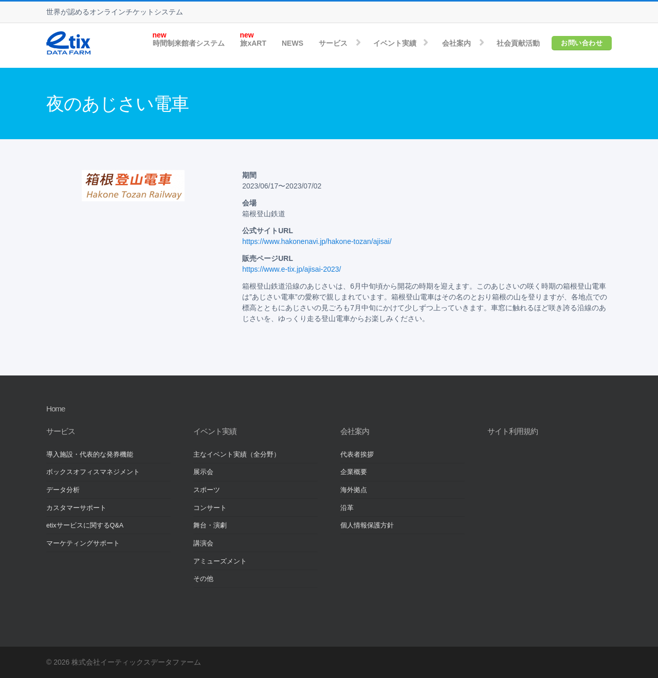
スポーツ (206, 490)
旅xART (253, 43)
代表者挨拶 (357, 454)
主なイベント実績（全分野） (236, 454)
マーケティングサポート (83, 543)
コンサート (210, 508)
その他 (203, 578)
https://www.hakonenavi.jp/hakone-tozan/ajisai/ (316, 241)
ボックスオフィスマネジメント (93, 472)
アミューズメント (220, 561)
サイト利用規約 (512, 431)
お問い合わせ (581, 43)
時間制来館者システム (189, 43)
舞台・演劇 (210, 525)
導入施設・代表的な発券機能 (89, 454)
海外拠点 (353, 490)
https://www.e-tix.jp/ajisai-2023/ (291, 269)
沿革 (347, 508)
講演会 (203, 543)
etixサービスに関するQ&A (84, 525)
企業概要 (353, 472)
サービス (333, 43)
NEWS (292, 43)
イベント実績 (394, 43)
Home (55, 408)
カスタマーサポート (76, 508)
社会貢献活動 (518, 43)
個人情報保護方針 (367, 525)
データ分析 (63, 490)
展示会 (203, 472)
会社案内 (456, 43)
